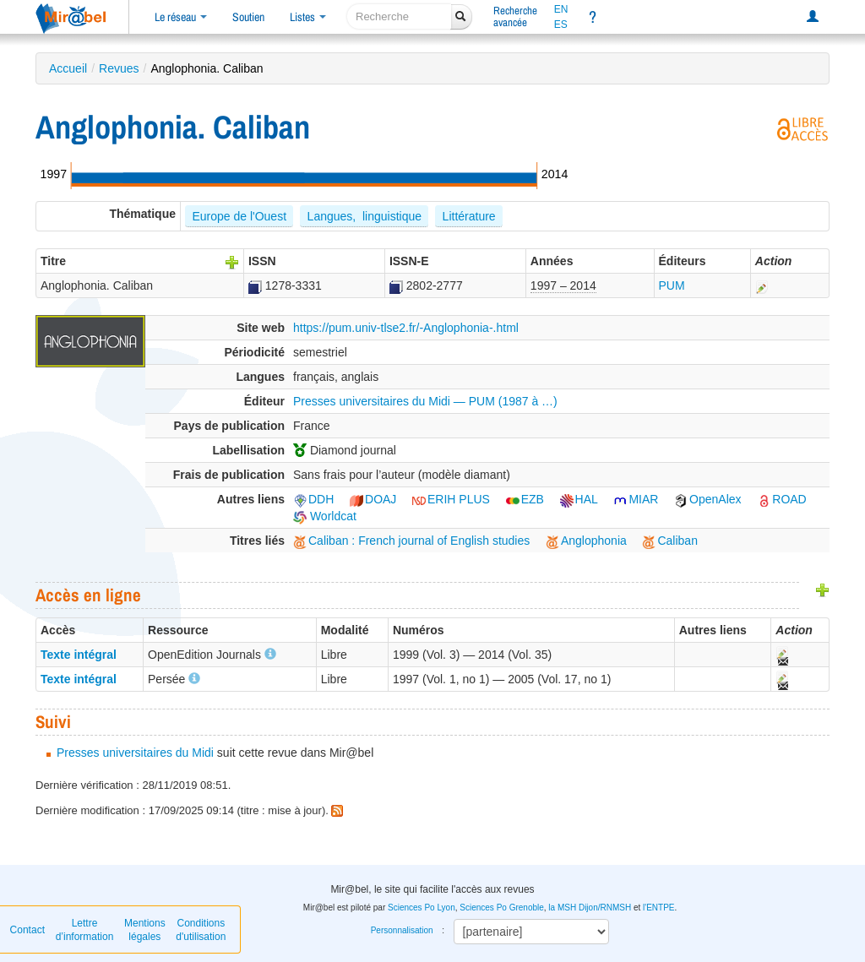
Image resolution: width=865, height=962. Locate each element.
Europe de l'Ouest (239, 216)
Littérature (469, 216)
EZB (525, 499)
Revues (119, 68)
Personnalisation (402, 930)
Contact (27, 930)
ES (561, 24)
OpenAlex (707, 499)
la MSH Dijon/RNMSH (589, 907)
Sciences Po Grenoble (502, 907)
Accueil (68, 68)
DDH (313, 499)
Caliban (669, 540)
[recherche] (399, 16)
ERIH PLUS (451, 499)
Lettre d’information (85, 930)
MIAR (635, 499)
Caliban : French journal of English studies (411, 540)
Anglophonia (586, 540)
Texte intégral (79, 654)
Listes (308, 16)
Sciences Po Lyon (421, 907)
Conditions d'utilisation (201, 930)
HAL (579, 499)
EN (561, 9)
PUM (672, 285)
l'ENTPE (658, 907)
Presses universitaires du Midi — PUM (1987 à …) (425, 401)
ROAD (781, 499)
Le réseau (181, 16)
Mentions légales (145, 930)
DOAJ (373, 499)
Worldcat (324, 516)
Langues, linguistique (364, 216)
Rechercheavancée (515, 16)
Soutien (248, 16)
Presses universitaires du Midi (135, 752)
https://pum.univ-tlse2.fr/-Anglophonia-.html (406, 327)
